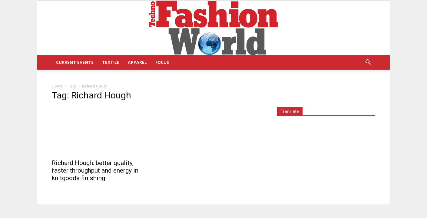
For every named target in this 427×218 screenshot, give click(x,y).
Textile (110, 62)
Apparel (137, 62)
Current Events (75, 62)
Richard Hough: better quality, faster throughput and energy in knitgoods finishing (95, 170)
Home (57, 86)
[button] (368, 63)
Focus (162, 62)
